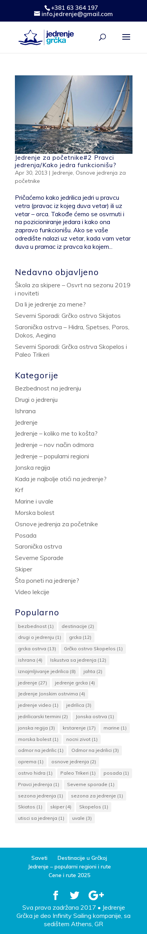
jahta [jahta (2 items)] (92, 671)
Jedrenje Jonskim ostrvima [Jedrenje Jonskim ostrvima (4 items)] (51, 694)
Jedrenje (62, 172)
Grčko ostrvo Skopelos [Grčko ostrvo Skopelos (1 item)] (93, 648)
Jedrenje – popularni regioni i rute (69, 866)
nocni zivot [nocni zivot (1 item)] (82, 739)
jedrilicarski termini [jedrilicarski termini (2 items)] (43, 716)
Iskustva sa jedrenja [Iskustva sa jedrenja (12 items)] (78, 660)
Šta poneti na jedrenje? (47, 580)
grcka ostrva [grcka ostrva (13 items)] (37, 648)
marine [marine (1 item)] (115, 728)
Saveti (39, 857)
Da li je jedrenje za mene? (50, 304)
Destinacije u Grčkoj (82, 857)
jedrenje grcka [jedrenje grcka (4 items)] (75, 683)
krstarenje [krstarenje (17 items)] (79, 728)
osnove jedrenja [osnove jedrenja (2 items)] (73, 761)
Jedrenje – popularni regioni (52, 456)
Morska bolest (34, 512)
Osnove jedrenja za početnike (56, 524)
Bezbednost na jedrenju (48, 388)
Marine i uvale (34, 501)
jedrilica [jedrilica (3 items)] (78, 705)
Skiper (23, 569)
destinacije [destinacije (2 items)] (78, 626)
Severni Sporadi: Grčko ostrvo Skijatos (68, 315)
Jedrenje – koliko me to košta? (56, 433)
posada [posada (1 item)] (116, 773)
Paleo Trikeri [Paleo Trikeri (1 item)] (78, 773)
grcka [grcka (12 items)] (80, 637)
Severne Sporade (39, 558)
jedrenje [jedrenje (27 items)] (32, 683)
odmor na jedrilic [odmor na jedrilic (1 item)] (41, 750)
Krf (19, 490)
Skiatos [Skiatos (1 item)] (30, 807)
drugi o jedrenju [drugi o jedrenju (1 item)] (39, 637)
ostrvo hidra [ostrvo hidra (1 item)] (35, 773)
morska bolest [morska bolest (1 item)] (38, 739)
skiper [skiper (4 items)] (60, 807)
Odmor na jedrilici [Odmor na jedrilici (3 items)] (95, 750)
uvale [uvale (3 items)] (82, 818)
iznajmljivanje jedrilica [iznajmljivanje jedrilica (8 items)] (47, 671)
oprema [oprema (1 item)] (31, 761)
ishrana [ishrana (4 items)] (30, 660)
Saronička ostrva (38, 546)
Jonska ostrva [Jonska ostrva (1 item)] (95, 716)
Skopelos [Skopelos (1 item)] (93, 807)
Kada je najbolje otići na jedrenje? (61, 479)
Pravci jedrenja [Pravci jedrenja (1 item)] (38, 784)
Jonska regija (32, 467)
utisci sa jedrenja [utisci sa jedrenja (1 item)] (41, 818)
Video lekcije (32, 592)
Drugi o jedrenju (36, 399)
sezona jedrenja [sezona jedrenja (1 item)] (40, 796)
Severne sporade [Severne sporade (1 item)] (90, 784)
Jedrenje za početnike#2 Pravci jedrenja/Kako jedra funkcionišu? (65, 161)
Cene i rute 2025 (69, 875)
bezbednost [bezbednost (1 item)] (36, 626)
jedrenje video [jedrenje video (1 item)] (38, 705)
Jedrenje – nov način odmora (54, 445)
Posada (25, 535)
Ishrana (25, 411)
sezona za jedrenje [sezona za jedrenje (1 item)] (97, 796)
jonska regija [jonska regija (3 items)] (36, 728)
